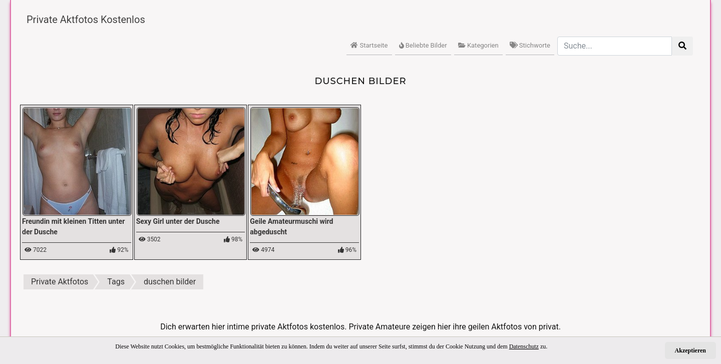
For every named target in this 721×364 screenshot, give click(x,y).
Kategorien (478, 45)
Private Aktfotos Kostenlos (86, 20)
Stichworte (530, 45)
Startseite (369, 45)
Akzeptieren (690, 350)
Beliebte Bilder (423, 45)
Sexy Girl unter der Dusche (178, 221)
